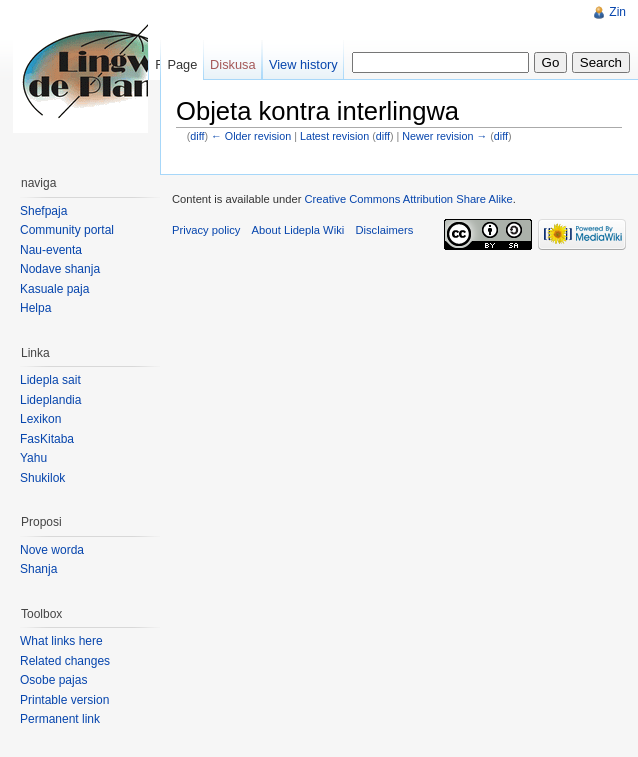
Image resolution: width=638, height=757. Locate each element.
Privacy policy (206, 230)
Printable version (64, 700)
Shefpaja (43, 211)
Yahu (33, 458)
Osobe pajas (53, 680)
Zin (617, 12)
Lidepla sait (50, 380)
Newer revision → (444, 136)
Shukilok (42, 478)
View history (303, 64)
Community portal (67, 230)
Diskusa (233, 64)
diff (197, 136)
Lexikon (40, 419)
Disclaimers (384, 230)
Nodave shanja (60, 269)
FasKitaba (47, 439)
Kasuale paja (54, 289)
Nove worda (52, 550)
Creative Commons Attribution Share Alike (408, 199)
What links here (61, 641)
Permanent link (60, 719)
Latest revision (334, 136)
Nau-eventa (51, 250)
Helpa (35, 308)
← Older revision (251, 136)
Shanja (38, 569)
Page (182, 64)
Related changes (65, 661)
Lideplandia (50, 400)
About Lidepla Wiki (298, 230)
